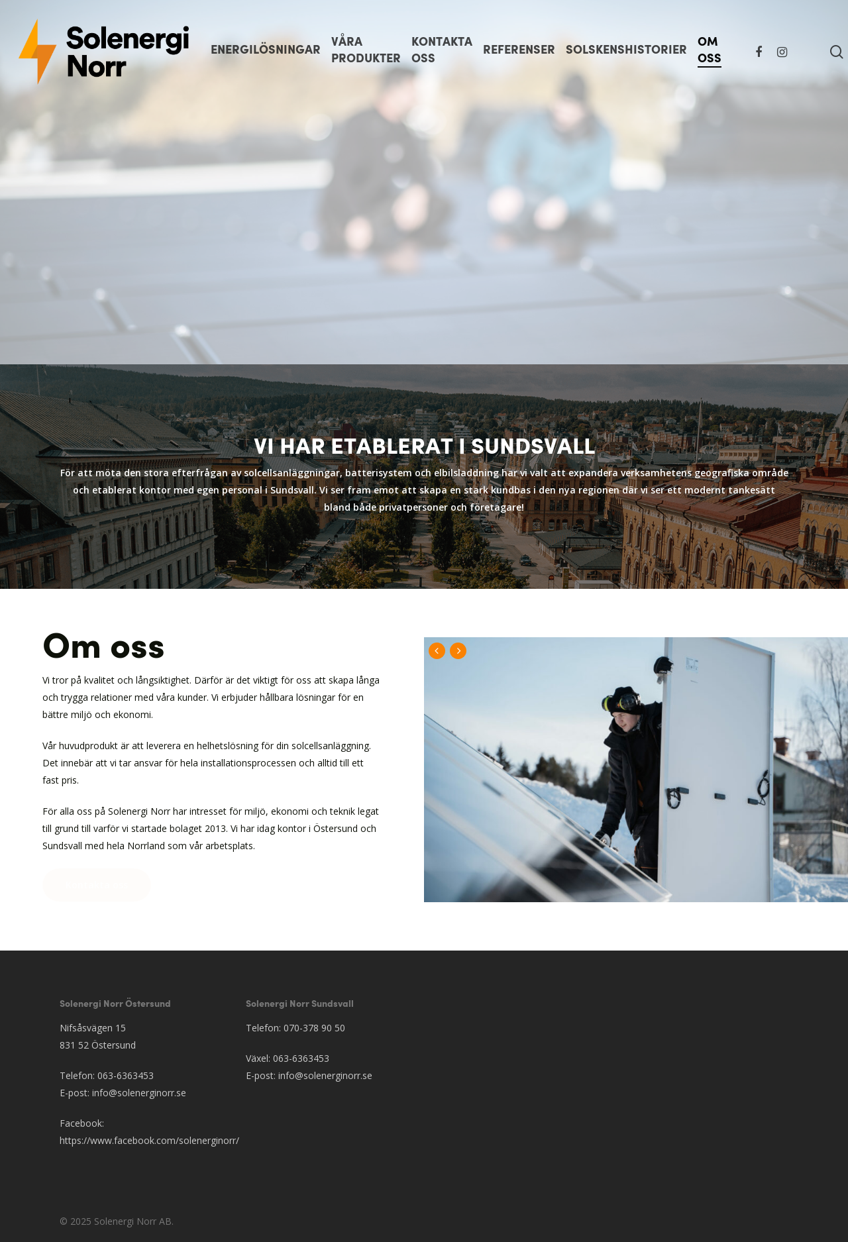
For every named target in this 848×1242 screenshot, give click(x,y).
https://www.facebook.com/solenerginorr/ (149, 1140)
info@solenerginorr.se (139, 1092)
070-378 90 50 (314, 1027)
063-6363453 (125, 1075)
